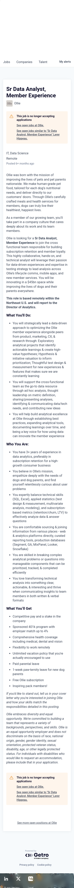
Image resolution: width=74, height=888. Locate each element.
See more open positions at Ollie (37, 822)
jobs (6, 62)
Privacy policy (26, 865)
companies (24, 62)
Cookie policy (44, 865)
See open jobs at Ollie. (30, 125)
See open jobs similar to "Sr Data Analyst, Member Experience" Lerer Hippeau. (38, 134)
